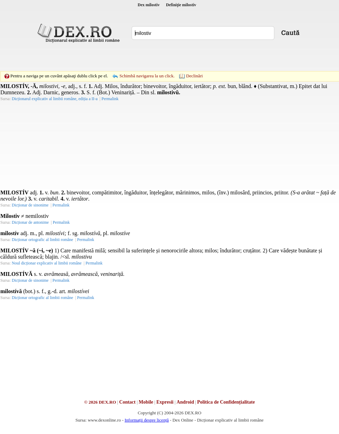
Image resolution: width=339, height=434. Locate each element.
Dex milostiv (149, 4)
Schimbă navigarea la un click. (147, 75)
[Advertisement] (122, 57)
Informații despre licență (147, 420)
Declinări (194, 75)
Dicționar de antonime (30, 222)
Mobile (146, 402)
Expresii (165, 402)
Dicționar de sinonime (30, 205)
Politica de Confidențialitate (226, 402)
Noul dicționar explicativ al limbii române (46, 263)
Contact (127, 402)
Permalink (109, 98)
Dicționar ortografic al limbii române (42, 239)
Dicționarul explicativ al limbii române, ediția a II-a (55, 98)
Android (185, 402)
